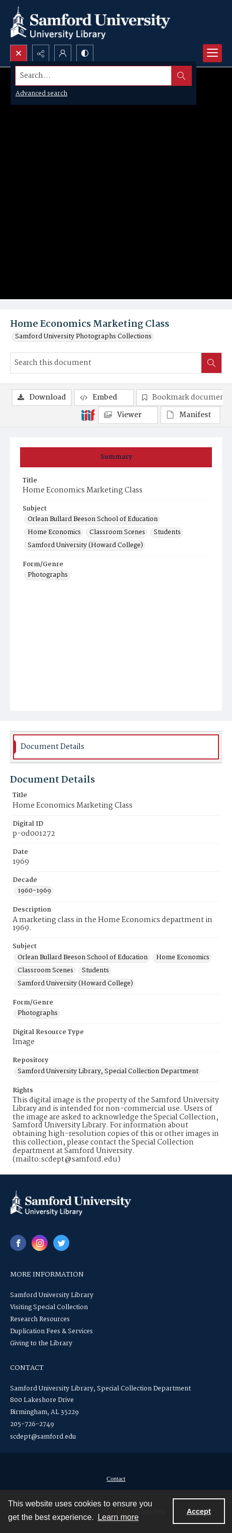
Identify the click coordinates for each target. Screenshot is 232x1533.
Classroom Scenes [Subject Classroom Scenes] (117, 533)
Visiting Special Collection (49, 1307)
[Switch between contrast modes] (85, 53)
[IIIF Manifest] (190, 415)
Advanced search (41, 93)
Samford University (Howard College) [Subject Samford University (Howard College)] (85, 546)
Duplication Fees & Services (51, 1331)
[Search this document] (106, 363)
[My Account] (63, 53)
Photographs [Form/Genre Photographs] (48, 575)
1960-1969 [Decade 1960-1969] (34, 891)
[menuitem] (116, 1479)
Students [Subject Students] (167, 533)
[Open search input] (19, 53)
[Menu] (212, 53)
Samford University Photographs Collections (83, 337)
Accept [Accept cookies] (199, 1511)
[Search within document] (211, 363)
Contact (115, 1478)
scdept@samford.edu (43, 1437)
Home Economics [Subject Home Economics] (54, 533)
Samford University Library (51, 1295)
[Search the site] (93, 75)
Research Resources (40, 1319)
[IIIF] (88, 414)
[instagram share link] (40, 1243)
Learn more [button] (118, 1517)
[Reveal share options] (41, 53)
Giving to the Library (41, 1343)
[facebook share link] (18, 1243)
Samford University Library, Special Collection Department (100, 1388)
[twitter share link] (61, 1243)
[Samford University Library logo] (90, 22)
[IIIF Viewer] (128, 415)
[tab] (116, 457)
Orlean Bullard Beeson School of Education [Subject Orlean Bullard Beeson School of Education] (93, 520)
